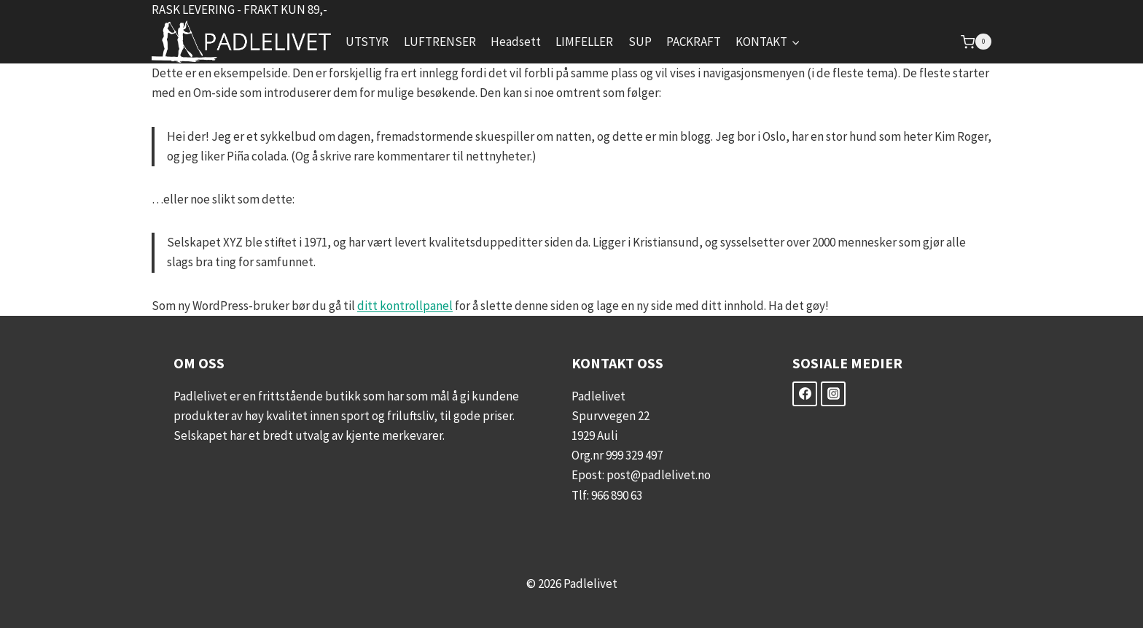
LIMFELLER (584, 42)
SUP (640, 42)
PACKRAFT (693, 42)
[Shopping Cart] (976, 42)
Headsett (516, 42)
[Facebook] (804, 393)
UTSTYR (367, 42)
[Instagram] (833, 393)
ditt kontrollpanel (405, 306)
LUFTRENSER (440, 42)
